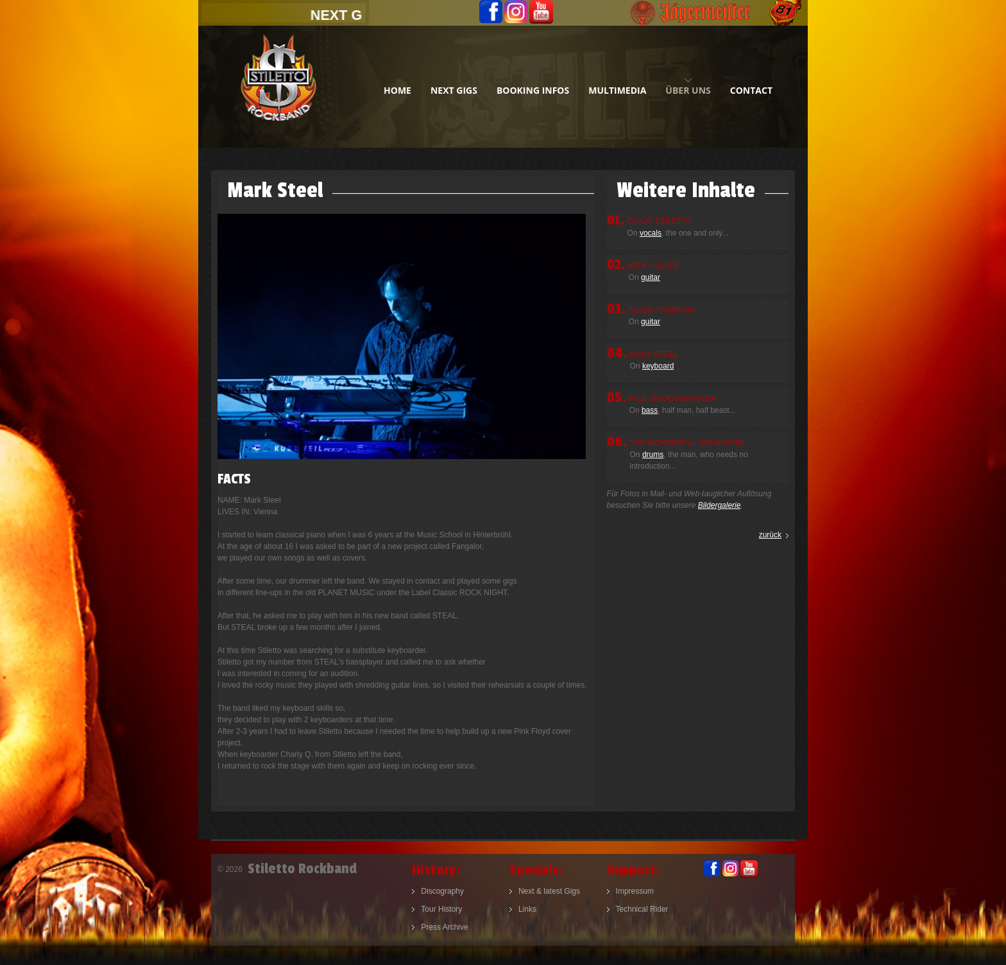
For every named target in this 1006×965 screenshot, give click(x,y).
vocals (650, 233)
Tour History (441, 909)
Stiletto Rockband (278, 86)
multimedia (617, 90)
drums (652, 454)
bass (650, 410)
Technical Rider (642, 909)
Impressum (635, 891)
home (397, 90)
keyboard (658, 365)
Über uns (687, 90)
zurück (770, 534)
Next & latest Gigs (549, 891)
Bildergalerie (719, 505)
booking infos (533, 90)
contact (751, 90)
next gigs (454, 90)
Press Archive (444, 927)
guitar (650, 277)
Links (527, 909)
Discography (442, 891)
